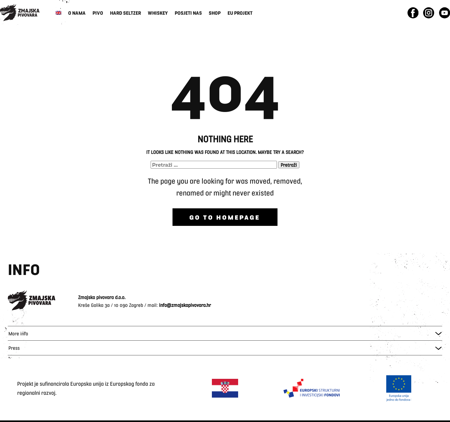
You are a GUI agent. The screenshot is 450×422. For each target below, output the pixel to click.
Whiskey (158, 13)
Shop (215, 13)
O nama (77, 13)
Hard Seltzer (125, 13)
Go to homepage (224, 217)
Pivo (97, 13)
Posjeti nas (188, 13)
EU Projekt (240, 13)
